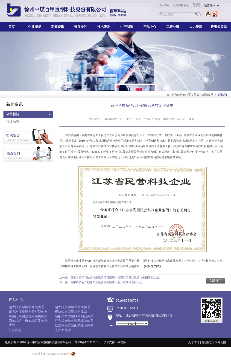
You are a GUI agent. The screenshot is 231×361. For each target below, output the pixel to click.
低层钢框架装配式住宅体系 (74, 325)
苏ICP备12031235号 (87, 342)
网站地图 (220, 342)
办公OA (164, 5)
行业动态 (12, 121)
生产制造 (126, 27)
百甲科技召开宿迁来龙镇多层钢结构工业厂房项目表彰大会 (106, 282)
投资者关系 (219, 27)
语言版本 (211, 5)
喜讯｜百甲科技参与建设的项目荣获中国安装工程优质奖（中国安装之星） (116, 277)
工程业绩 (172, 27)
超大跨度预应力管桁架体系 (28, 311)
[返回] (191, 119)
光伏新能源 (63, 330)
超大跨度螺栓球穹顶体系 (26, 307)
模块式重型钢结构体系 (71, 311)
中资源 (121, 342)
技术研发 (103, 27)
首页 (11, 27)
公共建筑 (15, 330)
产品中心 (149, 27)
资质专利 (80, 27)
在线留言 (207, 342)
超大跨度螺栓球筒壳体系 (72, 307)
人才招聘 (193, 342)
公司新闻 (12, 114)
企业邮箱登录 (181, 5)
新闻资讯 (57, 27)
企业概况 (34, 27)
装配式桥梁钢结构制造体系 (74, 316)
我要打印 (215, 280)
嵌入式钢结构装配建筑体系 (74, 321)
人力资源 (195, 27)
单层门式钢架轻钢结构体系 (28, 316)
